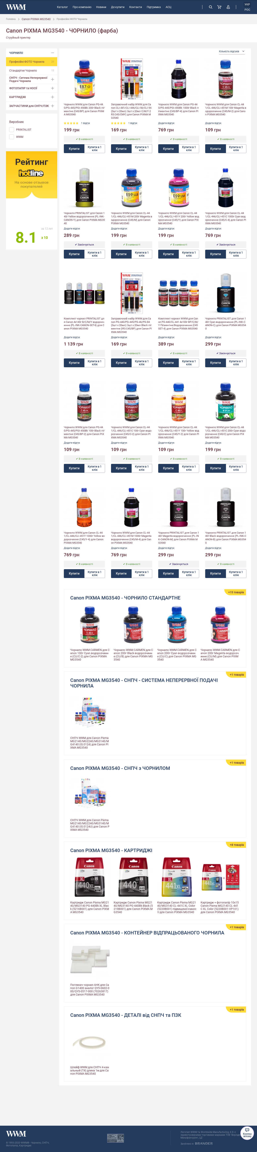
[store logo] (16, 7)
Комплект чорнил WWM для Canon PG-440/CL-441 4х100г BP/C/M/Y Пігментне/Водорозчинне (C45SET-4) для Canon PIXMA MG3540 (178, 323)
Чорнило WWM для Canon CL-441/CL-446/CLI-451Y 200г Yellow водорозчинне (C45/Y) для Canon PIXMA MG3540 (178, 218)
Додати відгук (166, 123)
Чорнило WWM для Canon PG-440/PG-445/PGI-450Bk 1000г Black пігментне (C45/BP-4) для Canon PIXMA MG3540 (178, 109)
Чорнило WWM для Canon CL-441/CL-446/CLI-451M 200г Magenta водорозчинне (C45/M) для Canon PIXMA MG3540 (131, 218)
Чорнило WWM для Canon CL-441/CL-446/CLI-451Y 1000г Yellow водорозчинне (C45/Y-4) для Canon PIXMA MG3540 (84, 537)
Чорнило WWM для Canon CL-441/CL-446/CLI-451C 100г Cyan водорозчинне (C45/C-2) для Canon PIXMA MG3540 (131, 432)
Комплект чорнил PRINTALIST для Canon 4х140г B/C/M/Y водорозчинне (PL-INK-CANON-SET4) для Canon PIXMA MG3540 (84, 323)
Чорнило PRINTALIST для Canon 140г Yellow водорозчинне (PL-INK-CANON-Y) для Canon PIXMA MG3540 (84, 218)
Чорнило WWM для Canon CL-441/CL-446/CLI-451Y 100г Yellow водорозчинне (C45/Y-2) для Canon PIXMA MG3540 (178, 432)
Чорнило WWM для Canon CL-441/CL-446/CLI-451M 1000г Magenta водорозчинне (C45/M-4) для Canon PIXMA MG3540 (131, 537)
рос (247, 9)
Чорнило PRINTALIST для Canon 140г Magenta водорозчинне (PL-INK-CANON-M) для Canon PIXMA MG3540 (178, 537)
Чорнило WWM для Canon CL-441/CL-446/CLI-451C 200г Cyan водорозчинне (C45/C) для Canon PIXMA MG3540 (225, 432)
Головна (11, 19)
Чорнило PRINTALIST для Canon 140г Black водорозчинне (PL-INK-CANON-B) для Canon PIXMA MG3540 (225, 537)
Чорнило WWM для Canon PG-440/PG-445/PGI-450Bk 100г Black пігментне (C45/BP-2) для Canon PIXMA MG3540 (84, 432)
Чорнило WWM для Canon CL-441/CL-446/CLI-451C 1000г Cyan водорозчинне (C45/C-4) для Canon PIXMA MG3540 (225, 218)
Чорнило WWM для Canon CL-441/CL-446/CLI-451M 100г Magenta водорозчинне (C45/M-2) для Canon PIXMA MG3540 (225, 109)
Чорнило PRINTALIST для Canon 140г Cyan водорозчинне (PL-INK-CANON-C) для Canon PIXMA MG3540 (225, 323)
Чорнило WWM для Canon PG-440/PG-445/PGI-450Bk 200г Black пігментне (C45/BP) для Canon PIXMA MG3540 (84, 109)
